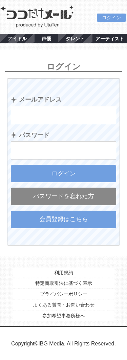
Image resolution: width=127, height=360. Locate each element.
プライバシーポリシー (63, 294)
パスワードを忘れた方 (63, 196)
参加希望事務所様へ (63, 315)
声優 (46, 38)
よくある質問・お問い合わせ (63, 305)
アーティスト (110, 38)
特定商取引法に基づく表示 (63, 283)
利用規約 (63, 272)
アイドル (17, 38)
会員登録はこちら (63, 219)
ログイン (111, 17)
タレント (75, 38)
